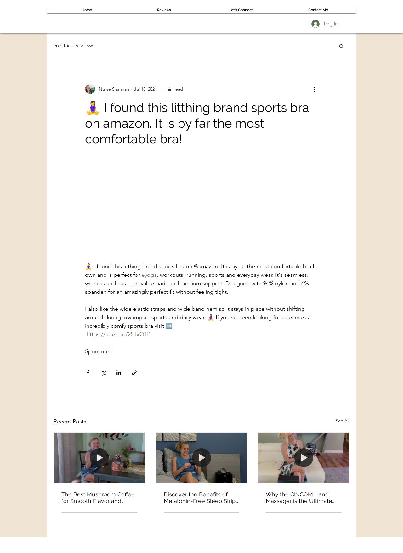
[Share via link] (134, 373)
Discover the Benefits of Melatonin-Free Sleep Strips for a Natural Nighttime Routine (201, 497)
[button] (341, 45)
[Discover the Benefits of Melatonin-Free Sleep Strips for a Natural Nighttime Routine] (201, 458)
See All (342, 420)
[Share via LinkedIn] (119, 373)
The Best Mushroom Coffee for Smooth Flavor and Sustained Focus (98, 497)
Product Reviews (74, 45)
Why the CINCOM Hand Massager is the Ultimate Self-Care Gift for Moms (299, 497)
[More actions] (314, 89)
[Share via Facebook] (88, 373)
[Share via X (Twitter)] (103, 373)
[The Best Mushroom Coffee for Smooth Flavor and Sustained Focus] (99, 458)
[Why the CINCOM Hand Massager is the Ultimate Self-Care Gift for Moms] (303, 458)
